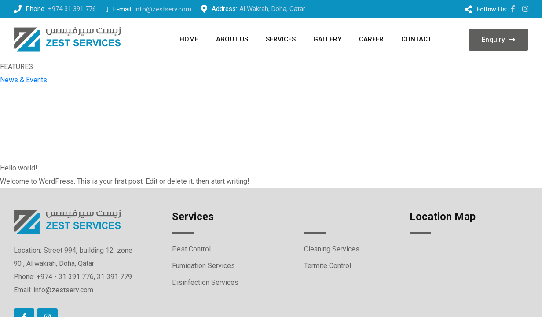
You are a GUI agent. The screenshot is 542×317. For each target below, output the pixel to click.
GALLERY (327, 39)
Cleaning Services (331, 249)
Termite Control (327, 266)
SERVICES (281, 39)
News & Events (23, 80)
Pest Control (191, 249)
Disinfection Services (205, 282)
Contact (416, 39)
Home (188, 39)
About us (232, 39)
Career (371, 39)
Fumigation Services (203, 266)
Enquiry (498, 40)
